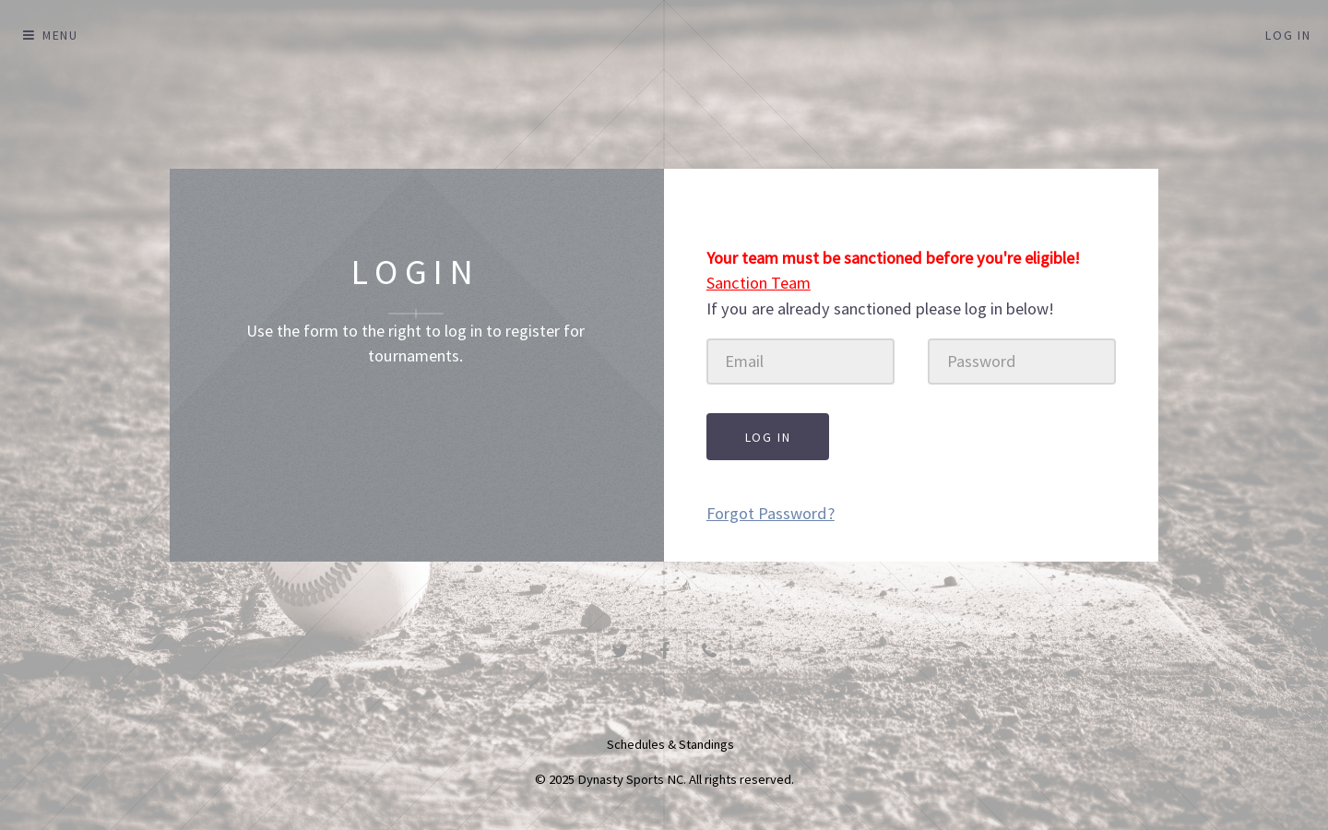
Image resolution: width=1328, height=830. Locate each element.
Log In (1288, 35)
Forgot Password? (770, 513)
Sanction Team (758, 282)
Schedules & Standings (670, 744)
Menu (60, 35)
